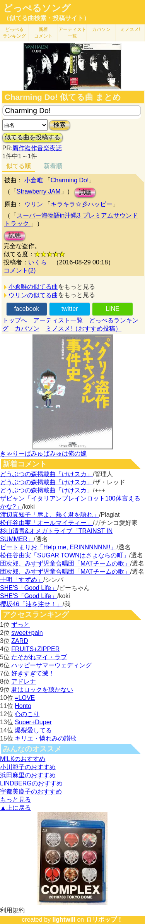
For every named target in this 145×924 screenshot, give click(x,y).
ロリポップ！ (104, 919)
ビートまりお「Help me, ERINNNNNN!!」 (58, 547)
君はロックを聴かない (42, 689)
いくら (37, 262)
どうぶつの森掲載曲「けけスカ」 (46, 474)
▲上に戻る (15, 807)
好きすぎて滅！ (33, 673)
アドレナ (23, 681)
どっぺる (14, 33)
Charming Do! (70, 180)
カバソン (101, 29)
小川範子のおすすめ (28, 767)
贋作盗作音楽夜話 (37, 148)
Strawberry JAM (39, 191)
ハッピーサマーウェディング (51, 665)
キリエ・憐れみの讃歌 (46, 738)
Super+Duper (33, 722)
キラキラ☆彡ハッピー (82, 204)
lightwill (63, 919)
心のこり (27, 714)
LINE (112, 308)
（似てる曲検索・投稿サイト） (46, 18)
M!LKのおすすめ (22, 759)
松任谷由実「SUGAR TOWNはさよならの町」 (64, 555)
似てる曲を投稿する (32, 137)
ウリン (33, 204)
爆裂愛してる (33, 730)
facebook (26, 308)
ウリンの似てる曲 (33, 295)
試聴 (85, 192)
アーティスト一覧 (58, 320)
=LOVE (25, 697)
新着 (43, 33)
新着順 (53, 166)
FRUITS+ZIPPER (35, 649)
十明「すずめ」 (21, 579)
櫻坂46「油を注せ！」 (31, 604)
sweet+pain (27, 632)
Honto (23, 706)
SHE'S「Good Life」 (28, 588)
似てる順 (18, 166)
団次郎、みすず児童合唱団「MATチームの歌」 (65, 563)
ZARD (19, 641)
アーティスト (72, 33)
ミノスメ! (130, 29)
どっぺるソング (37, 8)
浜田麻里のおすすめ (28, 775)
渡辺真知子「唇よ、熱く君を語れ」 (49, 514)
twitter (69, 308)
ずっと (20, 624)
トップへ (14, 320)
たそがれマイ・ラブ (39, 657)
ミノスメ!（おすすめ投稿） (83, 328)
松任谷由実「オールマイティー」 (46, 522)
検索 (59, 125)
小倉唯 (33, 180)
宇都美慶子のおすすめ (31, 791)
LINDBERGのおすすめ (31, 783)
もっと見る (15, 799)
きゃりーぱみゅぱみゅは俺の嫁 (43, 453)
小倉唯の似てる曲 (33, 286)
